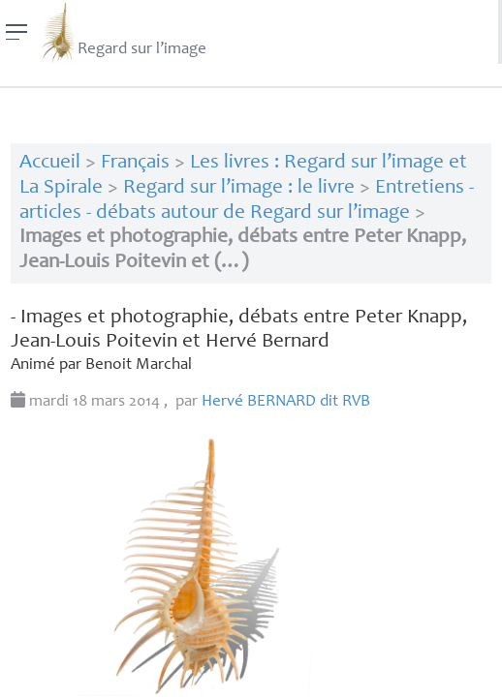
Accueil (49, 163)
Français (135, 163)
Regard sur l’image (122, 32)
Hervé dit (286, 402)
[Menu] (17, 32)
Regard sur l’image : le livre (239, 188)
